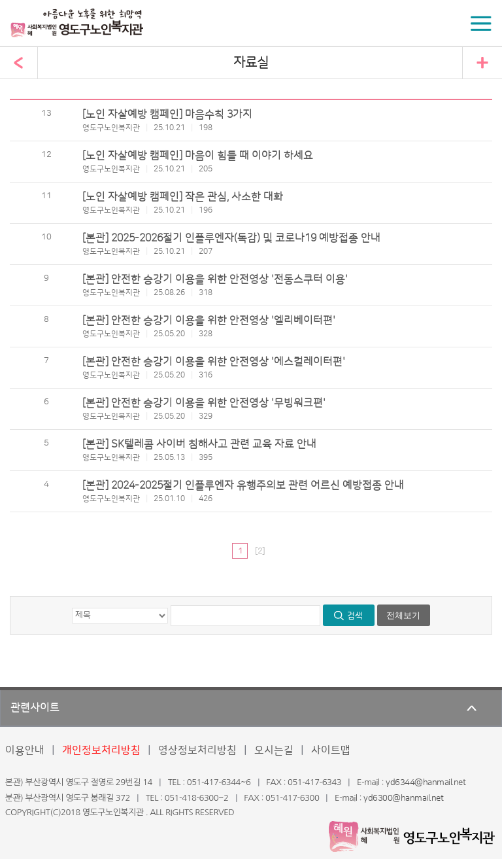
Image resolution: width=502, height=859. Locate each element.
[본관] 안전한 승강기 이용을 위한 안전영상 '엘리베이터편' (208, 320)
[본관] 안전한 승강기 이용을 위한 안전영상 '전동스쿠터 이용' (215, 279)
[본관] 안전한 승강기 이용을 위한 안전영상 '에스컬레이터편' (213, 362)
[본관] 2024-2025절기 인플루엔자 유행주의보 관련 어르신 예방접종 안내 (243, 485)
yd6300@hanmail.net (403, 798)
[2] (260, 550)
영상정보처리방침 (197, 750)
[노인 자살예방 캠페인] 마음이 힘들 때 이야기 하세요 (197, 156)
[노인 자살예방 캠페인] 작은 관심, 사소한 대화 (182, 197)
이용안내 (24, 750)
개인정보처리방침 (101, 750)
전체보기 (403, 615)
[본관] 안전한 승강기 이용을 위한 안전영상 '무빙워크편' (204, 403)
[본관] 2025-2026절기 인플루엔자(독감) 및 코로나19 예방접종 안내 (231, 238)
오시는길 (273, 750)
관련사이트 (34, 708)
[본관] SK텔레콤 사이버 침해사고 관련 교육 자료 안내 (199, 444)
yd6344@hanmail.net (425, 782)
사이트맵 (330, 750)
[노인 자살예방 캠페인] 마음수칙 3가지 (167, 114)
